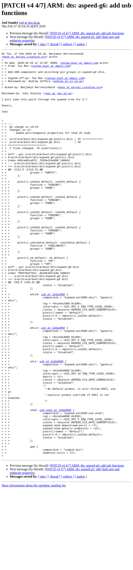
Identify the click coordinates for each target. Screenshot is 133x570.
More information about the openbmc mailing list (34, 566)
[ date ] (42, 44)
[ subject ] (67, 44)
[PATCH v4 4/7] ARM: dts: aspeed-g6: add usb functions (87, 33)
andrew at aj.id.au (68, 87)
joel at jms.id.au (29, 22)
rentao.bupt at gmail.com (79, 65)
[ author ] (81, 44)
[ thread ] (54, 44)
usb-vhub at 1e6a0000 (55, 482)
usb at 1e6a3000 (53, 383)
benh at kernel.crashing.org (24, 58)
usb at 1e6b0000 (51, 423)
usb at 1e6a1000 (53, 343)
